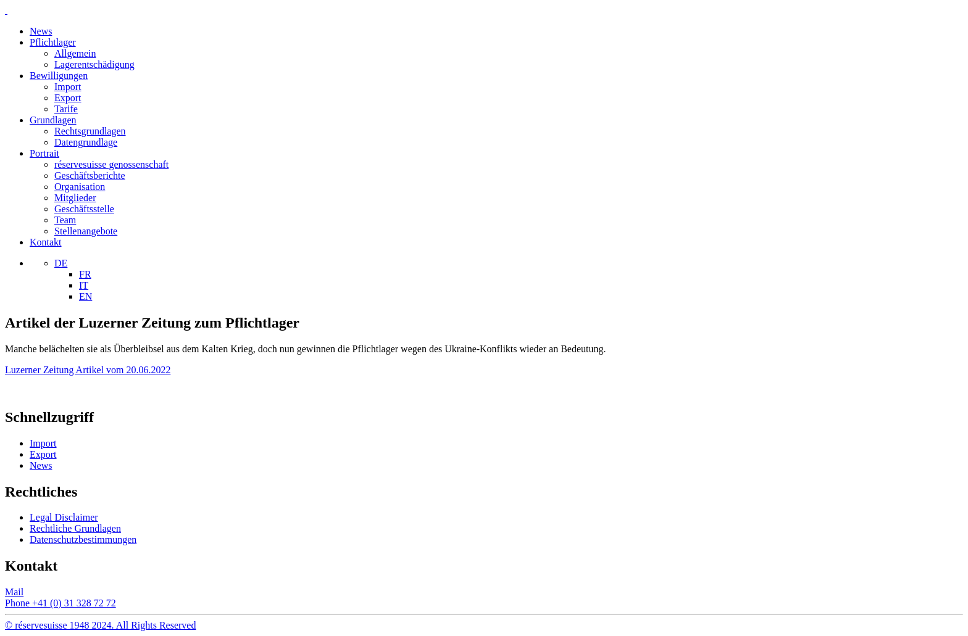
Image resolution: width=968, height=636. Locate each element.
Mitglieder (75, 197)
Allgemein (75, 53)
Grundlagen (53, 120)
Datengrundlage (85, 142)
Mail (14, 592)
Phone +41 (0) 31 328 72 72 (60, 603)
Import (67, 86)
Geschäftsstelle (84, 209)
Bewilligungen (59, 75)
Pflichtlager (53, 42)
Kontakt (46, 242)
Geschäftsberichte (89, 175)
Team (65, 220)
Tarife (66, 109)
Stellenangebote (85, 231)
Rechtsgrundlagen (90, 131)
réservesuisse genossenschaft (111, 164)
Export (67, 98)
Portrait (44, 153)
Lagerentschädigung (94, 64)
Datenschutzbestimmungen (83, 539)
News (41, 31)
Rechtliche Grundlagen (75, 528)
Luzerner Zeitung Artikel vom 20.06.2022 (87, 370)
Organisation (79, 186)
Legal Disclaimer (64, 517)
